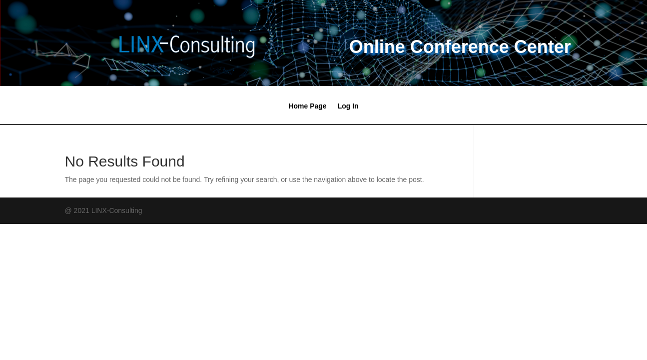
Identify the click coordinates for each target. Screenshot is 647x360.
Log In (348, 106)
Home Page (307, 106)
